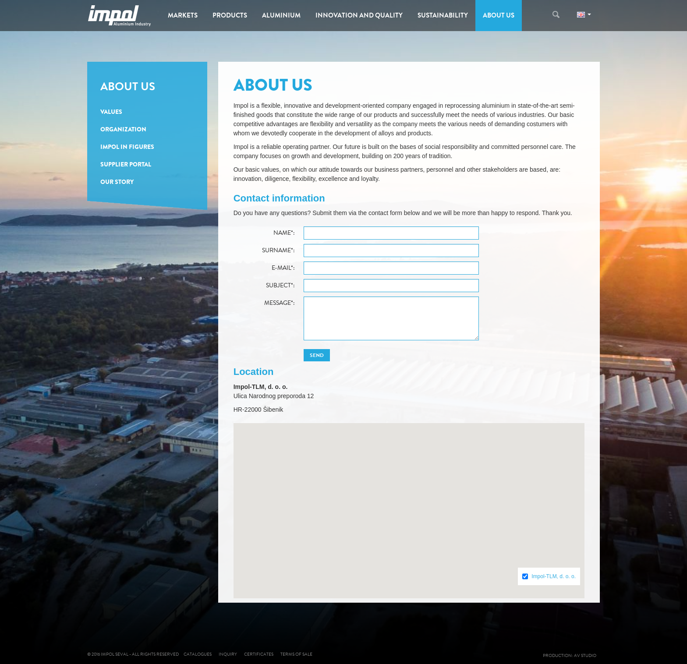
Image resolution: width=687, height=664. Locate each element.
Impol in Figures (127, 146)
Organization (123, 129)
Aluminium (281, 15)
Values (111, 111)
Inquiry (228, 654)
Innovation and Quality (359, 15)
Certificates (258, 654)
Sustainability (443, 15)
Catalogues (198, 654)
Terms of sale (296, 654)
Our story (117, 181)
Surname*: (278, 250)
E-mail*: (283, 268)
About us (498, 15)
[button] (409, 503)
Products (229, 15)
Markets (183, 15)
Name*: (284, 233)
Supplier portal (125, 164)
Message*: (279, 303)
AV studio (587, 655)
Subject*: (280, 285)
